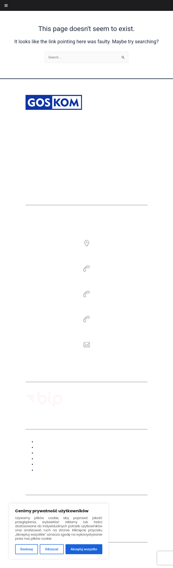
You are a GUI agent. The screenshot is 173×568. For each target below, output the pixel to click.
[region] (58, 531)
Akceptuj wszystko (84, 549)
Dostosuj (26, 549)
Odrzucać (51, 549)
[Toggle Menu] (6, 5)
